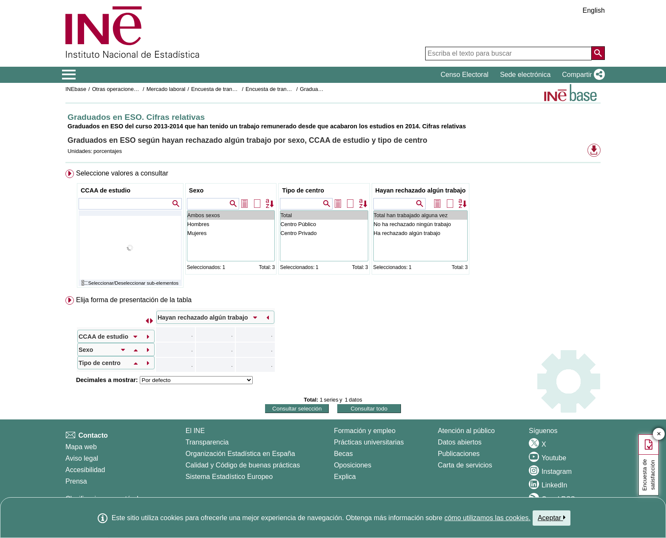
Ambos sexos (230, 215)
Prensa (76, 481)
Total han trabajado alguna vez (421, 215)
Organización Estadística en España (240, 453)
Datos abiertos (460, 442)
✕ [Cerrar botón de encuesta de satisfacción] (659, 434)
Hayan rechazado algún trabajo (420, 190)
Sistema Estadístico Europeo (229, 476)
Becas (343, 453)
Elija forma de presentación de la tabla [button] (134, 299)
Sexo (196, 190)
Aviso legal (81, 458)
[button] (582, 74)
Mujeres (230, 233)
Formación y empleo (364, 430)
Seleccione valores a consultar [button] (122, 173)
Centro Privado (323, 233)
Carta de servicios (465, 465)
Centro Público (323, 224)
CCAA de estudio (105, 190)
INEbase (75, 89)
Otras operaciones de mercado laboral (138, 89)
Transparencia (207, 442)
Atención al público (466, 430)
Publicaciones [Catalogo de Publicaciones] (459, 453)
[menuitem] (333, 230)
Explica (345, 476)
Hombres (230, 224)
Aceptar (551, 517)
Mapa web (81, 446)
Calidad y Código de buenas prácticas (243, 465)
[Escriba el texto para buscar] (508, 53)
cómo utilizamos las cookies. (487, 517)
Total (323, 215)
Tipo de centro (303, 190)
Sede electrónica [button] (525, 74)
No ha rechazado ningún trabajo (421, 224)
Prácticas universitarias (369, 442)
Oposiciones (352, 465)
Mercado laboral (166, 89)
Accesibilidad (85, 469)
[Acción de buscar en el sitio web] (598, 53)
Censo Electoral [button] (464, 74)
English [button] (594, 10)
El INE (195, 430)
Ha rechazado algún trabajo (421, 233)
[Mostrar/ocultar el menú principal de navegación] (69, 74)
